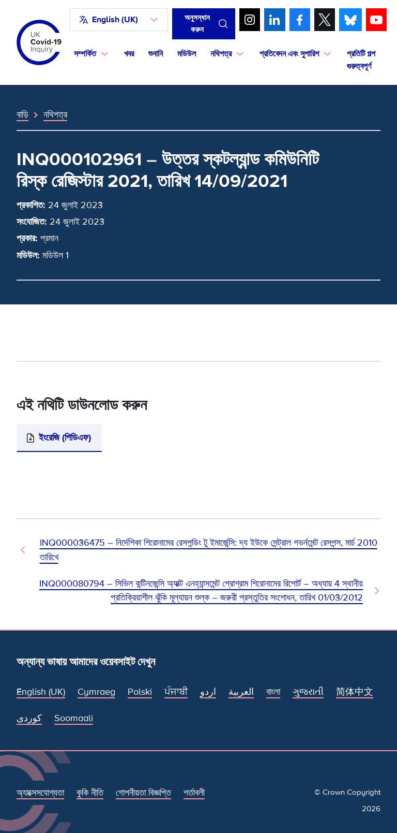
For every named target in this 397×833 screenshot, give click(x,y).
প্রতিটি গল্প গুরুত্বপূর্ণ (361, 60)
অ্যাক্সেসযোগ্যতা (40, 792)
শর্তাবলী (194, 792)
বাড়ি (22, 114)
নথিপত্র (55, 114)
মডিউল (186, 54)
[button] (119, 19)
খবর (129, 54)
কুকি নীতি (90, 792)
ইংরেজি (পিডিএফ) (65, 437)
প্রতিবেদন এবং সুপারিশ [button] (289, 54)
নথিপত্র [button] (221, 54)
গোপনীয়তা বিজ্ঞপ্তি (143, 792)
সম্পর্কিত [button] (85, 54)
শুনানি (155, 54)
